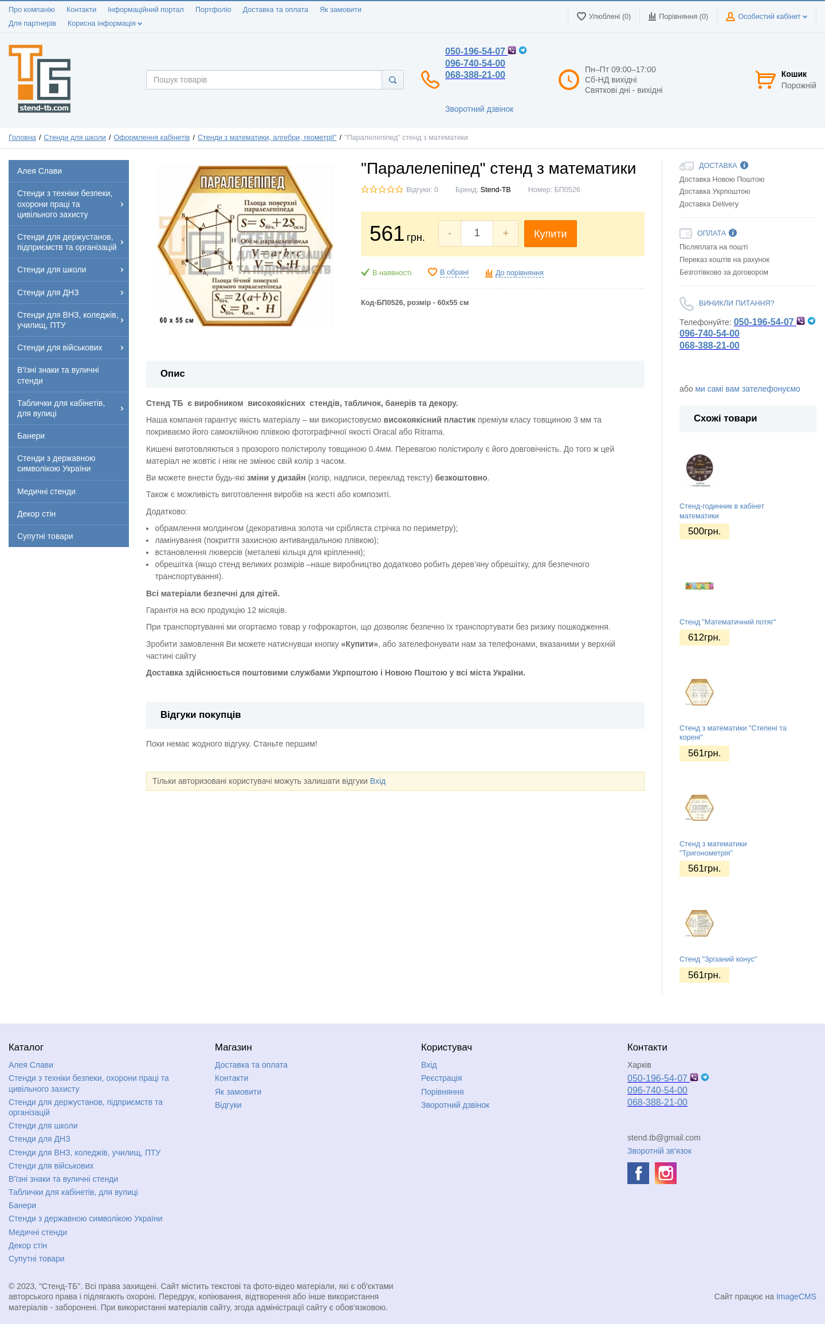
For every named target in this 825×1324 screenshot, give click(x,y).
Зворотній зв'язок (659, 1150)
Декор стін (28, 1245)
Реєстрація (441, 1078)
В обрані (454, 272)
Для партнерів (32, 23)
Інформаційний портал (146, 10)
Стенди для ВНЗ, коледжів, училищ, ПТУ (84, 1152)
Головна (22, 138)
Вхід (378, 781)
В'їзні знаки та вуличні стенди (63, 1179)
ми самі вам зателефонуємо (747, 388)
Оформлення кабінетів (151, 138)
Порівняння (442, 1091)
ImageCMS (796, 1296)
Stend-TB (496, 190)
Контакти (81, 10)
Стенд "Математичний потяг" (727, 622)
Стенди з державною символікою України (86, 1218)
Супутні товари (37, 1258)
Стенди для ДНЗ (39, 1138)
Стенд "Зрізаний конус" (718, 959)
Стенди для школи (74, 138)
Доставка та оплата (275, 10)
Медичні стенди (38, 1232)
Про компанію (32, 10)
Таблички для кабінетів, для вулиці (73, 1192)
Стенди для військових (51, 1165)
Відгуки (228, 1105)
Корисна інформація (105, 23)
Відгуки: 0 (422, 190)
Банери (22, 1205)
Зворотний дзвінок (479, 109)
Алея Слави (31, 1064)
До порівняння (520, 273)
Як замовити (341, 10)
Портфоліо (213, 10)
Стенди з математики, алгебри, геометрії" (267, 138)
